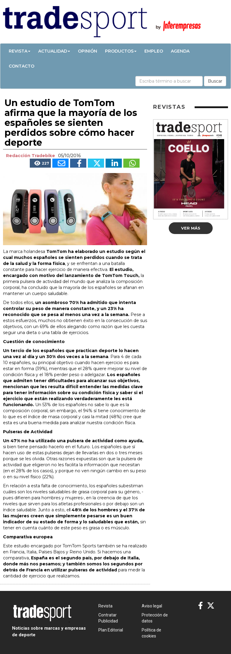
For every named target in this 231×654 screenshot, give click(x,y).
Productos (121, 51)
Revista (19, 51)
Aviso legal (152, 606)
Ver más (190, 228)
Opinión (87, 51)
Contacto (21, 66)
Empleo (153, 51)
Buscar (215, 81)
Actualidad (54, 51)
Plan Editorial (110, 630)
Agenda (180, 51)
